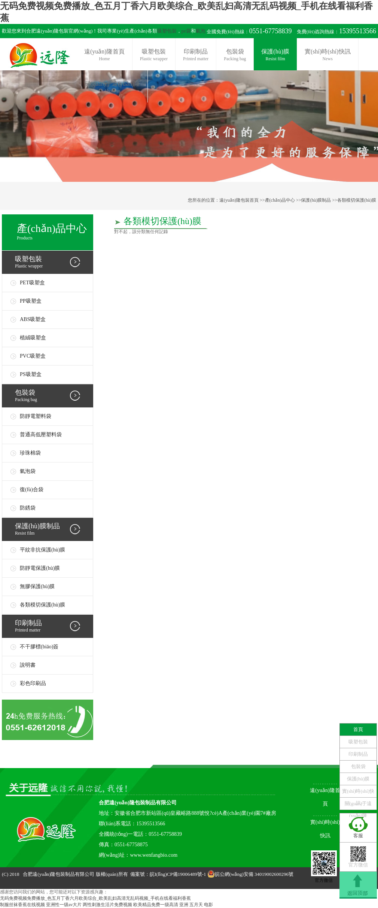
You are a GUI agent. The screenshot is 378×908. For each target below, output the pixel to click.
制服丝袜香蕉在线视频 (22, 904)
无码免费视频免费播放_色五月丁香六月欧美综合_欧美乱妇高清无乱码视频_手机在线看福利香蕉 (95, 898)
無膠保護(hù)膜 (37, 586)
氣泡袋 (28, 471)
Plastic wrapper (54, 262)
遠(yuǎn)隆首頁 (104, 55)
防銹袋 (28, 508)
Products (55, 231)
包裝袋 (235, 55)
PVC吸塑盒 (33, 356)
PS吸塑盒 (31, 374)
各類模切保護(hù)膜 (356, 200)
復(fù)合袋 (31, 489)
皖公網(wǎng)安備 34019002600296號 (254, 874)
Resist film (54, 529)
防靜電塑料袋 (35, 416)
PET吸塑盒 (32, 282)
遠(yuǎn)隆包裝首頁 (239, 200)
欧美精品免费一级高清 (155, 904)
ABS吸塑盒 (33, 319)
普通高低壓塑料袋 (41, 434)
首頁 (358, 729)
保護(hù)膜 (275, 55)
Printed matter (54, 626)
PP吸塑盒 (31, 301)
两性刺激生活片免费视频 (107, 904)
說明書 (28, 665)
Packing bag (54, 395)
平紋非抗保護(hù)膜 (42, 550)
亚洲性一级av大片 (64, 904)
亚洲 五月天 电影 (196, 904)
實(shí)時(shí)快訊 (328, 55)
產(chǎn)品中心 (280, 200)
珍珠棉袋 (30, 453)
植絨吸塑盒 (33, 337)
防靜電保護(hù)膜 (40, 568)
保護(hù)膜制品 (316, 200)
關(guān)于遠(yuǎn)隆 (112, 87)
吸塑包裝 (167, 31)
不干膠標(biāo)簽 (39, 646)
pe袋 (186, 31)
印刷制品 (195, 55)
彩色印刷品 (33, 683)
